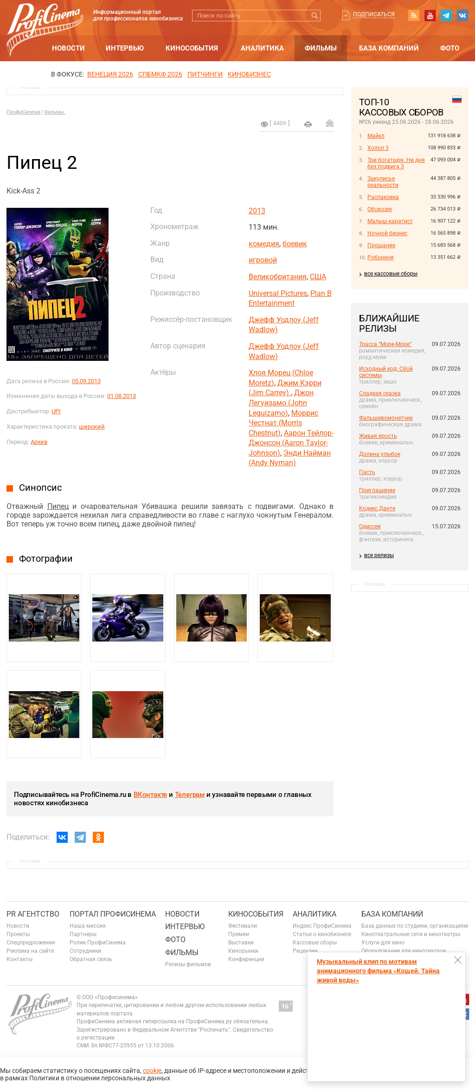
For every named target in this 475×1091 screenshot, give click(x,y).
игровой (263, 260)
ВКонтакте (150, 794)
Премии (238, 934)
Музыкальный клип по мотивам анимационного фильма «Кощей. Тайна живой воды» (378, 971)
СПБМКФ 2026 (160, 74)
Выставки (241, 942)
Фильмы (321, 48)
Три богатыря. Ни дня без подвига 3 (396, 163)
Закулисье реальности (382, 181)
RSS (413, 15)
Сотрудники (85, 951)
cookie (152, 1070)
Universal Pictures (278, 293)
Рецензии (305, 951)
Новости (68, 48)
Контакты (19, 959)
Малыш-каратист (390, 221)
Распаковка (383, 197)
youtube (430, 15)
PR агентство (32, 914)
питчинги (205, 74)
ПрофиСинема (23, 112)
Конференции (246, 959)
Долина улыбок (379, 454)
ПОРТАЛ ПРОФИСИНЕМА (113, 914)
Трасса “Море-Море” (385, 344)
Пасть (367, 472)
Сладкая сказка (380, 393)
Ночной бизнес (387, 233)
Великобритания (278, 276)
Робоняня (380, 257)
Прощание (381, 245)
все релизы (379, 555)
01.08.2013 (121, 395)
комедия (264, 243)
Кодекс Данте (377, 508)
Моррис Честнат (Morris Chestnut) (283, 423)
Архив (39, 441)
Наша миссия (88, 926)
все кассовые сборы (390, 273)
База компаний (389, 48)
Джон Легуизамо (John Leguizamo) (281, 402)
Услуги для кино (382, 942)
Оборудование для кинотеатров (403, 951)
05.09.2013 (86, 381)
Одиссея (370, 526)
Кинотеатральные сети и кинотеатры (410, 934)
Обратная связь (91, 959)
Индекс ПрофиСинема (322, 926)
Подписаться (374, 14)
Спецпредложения (30, 942)
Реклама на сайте (30, 951)
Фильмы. (54, 112)
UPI (56, 411)
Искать (315, 15)
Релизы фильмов (188, 964)
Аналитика (262, 48)
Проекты (18, 934)
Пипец (58, 506)
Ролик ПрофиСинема (98, 942)
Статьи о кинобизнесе (322, 934)
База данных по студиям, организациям (414, 926)
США (318, 276)
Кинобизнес (249, 74)
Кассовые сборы (315, 942)
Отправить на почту (330, 123)
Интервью (125, 48)
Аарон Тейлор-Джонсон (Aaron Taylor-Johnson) (291, 443)
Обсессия (379, 209)
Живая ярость (378, 436)
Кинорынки (243, 951)
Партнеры (83, 934)
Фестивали (242, 926)
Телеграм (190, 794)
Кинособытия (192, 48)
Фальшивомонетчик (386, 418)
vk (462, 15)
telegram (446, 15)
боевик (294, 243)
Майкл (376, 136)
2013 (257, 210)
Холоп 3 (378, 148)
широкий (92, 426)
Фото (449, 48)
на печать (308, 124)
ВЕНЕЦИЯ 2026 (110, 74)
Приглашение (377, 490)
